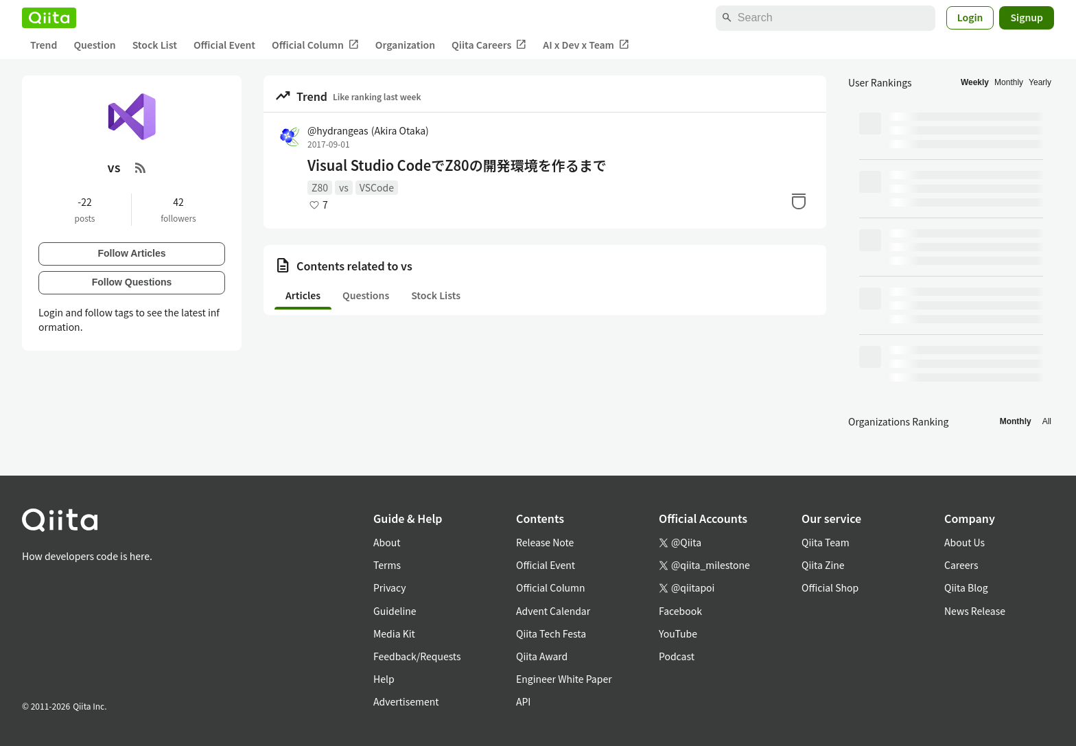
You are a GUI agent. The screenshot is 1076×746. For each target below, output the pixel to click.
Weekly (975, 82)
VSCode (377, 187)
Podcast (676, 656)
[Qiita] (49, 18)
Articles (302, 295)
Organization (405, 44)
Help (384, 679)
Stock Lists (435, 295)
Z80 (320, 187)
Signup (1026, 17)
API (523, 701)
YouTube (678, 633)
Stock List (154, 44)
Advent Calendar (553, 611)
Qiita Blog (966, 587)
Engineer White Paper (564, 679)
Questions (365, 295)
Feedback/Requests (417, 656)
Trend (43, 44)
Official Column (315, 45)
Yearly (1040, 82)
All (1046, 421)
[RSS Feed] (141, 167)
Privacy (389, 587)
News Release (974, 611)
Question (94, 44)
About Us (964, 542)
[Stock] (799, 201)
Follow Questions (132, 282)
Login (970, 17)
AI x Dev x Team (586, 45)
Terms (387, 565)
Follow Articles (131, 253)
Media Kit (394, 633)
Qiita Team (826, 542)
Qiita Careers (489, 45)
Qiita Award (542, 656)
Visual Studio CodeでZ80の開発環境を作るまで (457, 165)
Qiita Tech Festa (551, 633)
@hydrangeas (368, 130)
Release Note (545, 542)
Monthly (1008, 82)
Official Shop (830, 587)
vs (344, 187)
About (386, 542)
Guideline (395, 611)
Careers (961, 565)
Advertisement (406, 701)
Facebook (680, 611)
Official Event (224, 44)
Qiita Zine (823, 565)
